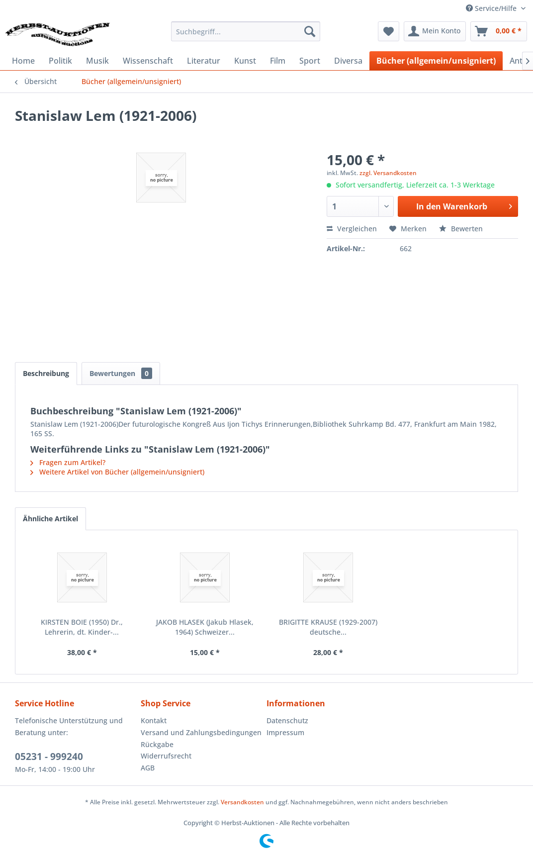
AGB (148, 767)
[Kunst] (245, 60)
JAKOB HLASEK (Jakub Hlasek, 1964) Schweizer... (205, 627)
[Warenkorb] (498, 31)
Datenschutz (287, 720)
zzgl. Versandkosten (388, 173)
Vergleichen (352, 228)
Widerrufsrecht (166, 756)
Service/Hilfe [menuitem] (492, 8)
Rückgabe (157, 744)
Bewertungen (120, 373)
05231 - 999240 (49, 756)
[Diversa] (348, 60)
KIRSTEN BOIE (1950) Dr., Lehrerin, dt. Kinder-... (82, 627)
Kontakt (154, 720)
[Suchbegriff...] (245, 31)
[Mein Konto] (435, 31)
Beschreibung (46, 373)
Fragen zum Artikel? (67, 462)
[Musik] (97, 60)
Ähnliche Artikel (50, 518)
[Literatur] (203, 60)
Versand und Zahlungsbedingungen (201, 732)
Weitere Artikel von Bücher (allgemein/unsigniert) (117, 471)
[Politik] (60, 60)
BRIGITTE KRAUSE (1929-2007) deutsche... (328, 627)
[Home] (23, 60)
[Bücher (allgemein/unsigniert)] (436, 60)
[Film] (277, 60)
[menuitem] (245, 31)
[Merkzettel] (388, 31)
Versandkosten (242, 802)
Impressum (285, 732)
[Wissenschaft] (148, 60)
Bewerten (461, 228)
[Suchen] (309, 31)
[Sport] (309, 60)
